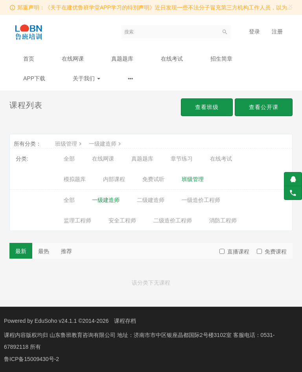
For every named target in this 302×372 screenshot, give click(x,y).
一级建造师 (106, 144)
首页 (28, 59)
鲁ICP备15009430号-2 (31, 358)
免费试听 (153, 179)
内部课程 (114, 179)
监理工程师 (77, 220)
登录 (254, 31)
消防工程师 (223, 220)
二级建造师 (150, 200)
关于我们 (86, 78)
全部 (69, 158)
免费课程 (272, 251)
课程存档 (125, 321)
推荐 (66, 251)
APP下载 (34, 78)
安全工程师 (122, 220)
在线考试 (172, 59)
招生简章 (221, 59)
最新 (20, 251)
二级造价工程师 (172, 220)
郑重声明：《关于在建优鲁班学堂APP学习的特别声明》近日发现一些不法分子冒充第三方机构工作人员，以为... (154, 7)
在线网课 (73, 59)
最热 (43, 251)
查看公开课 (263, 107)
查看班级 (207, 107)
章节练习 (182, 158)
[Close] (290, 6)
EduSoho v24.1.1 (56, 321)
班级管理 (69, 144)
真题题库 (122, 59)
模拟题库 (75, 179)
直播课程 (234, 251)
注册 (277, 31)
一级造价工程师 (201, 200)
